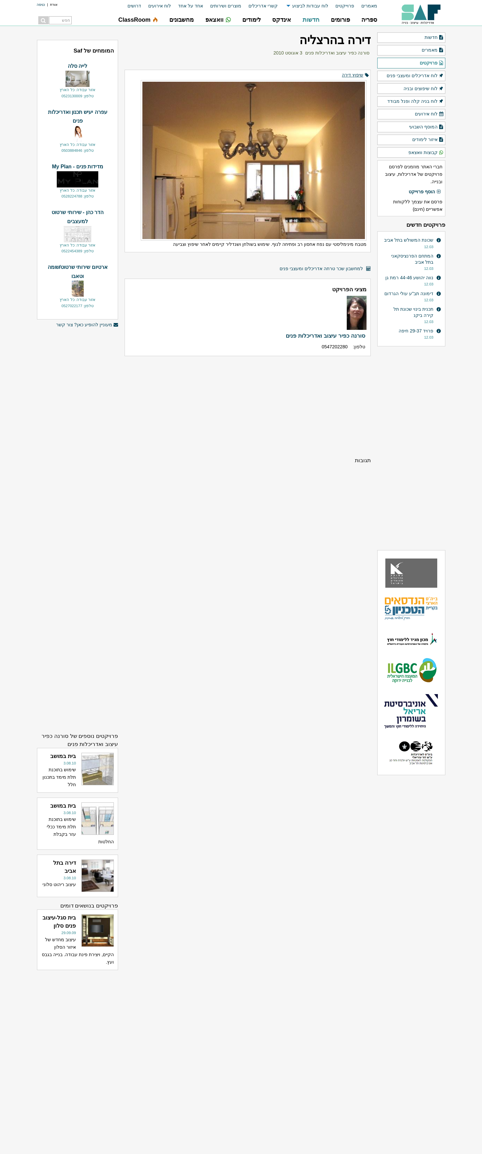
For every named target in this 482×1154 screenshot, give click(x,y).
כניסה (41, 4)
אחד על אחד (190, 5)
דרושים (134, 5)
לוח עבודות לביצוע (310, 5)
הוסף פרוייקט (425, 192)
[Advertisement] (248, 406)
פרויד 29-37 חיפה (416, 330)
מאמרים (369, 5)
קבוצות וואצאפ (426, 152)
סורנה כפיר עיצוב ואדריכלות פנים (337, 52)
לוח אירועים (159, 5)
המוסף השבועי (426, 127)
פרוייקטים (344, 5)
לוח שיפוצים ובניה (424, 88)
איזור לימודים (428, 139)
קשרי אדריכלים (263, 5)
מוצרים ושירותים (225, 5)
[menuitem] (365, 6)
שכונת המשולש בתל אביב (408, 240)
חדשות (434, 37)
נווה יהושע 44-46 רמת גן (409, 277)
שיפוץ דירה (352, 75)
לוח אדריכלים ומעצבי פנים (415, 75)
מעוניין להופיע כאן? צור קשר (87, 325)
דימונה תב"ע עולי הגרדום (408, 293)
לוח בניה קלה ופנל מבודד (415, 101)
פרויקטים (432, 63)
